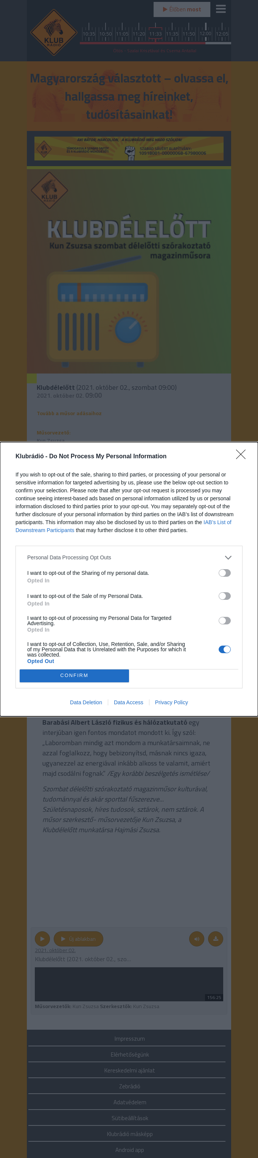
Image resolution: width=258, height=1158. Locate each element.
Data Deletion (86, 702)
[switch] (225, 573)
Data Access (128, 702)
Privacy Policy (171, 702)
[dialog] (129, 579)
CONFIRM (74, 676)
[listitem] (129, 558)
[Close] (243, 457)
